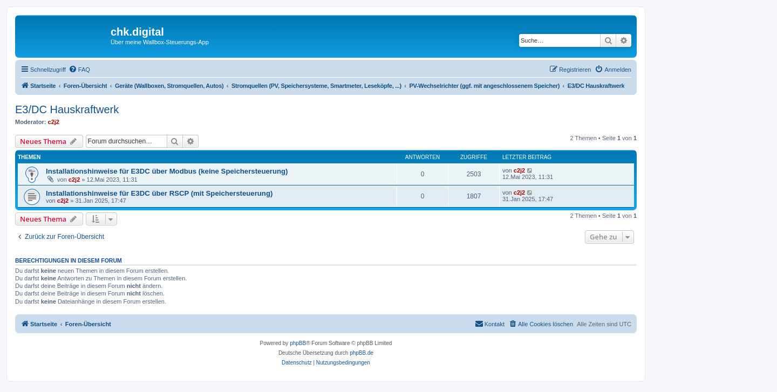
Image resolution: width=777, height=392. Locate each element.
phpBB (298, 343)
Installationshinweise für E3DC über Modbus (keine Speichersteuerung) (167, 171)
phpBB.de (361, 353)
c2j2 (53, 122)
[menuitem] (79, 69)
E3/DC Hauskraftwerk (67, 109)
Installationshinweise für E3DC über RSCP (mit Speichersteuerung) (159, 193)
